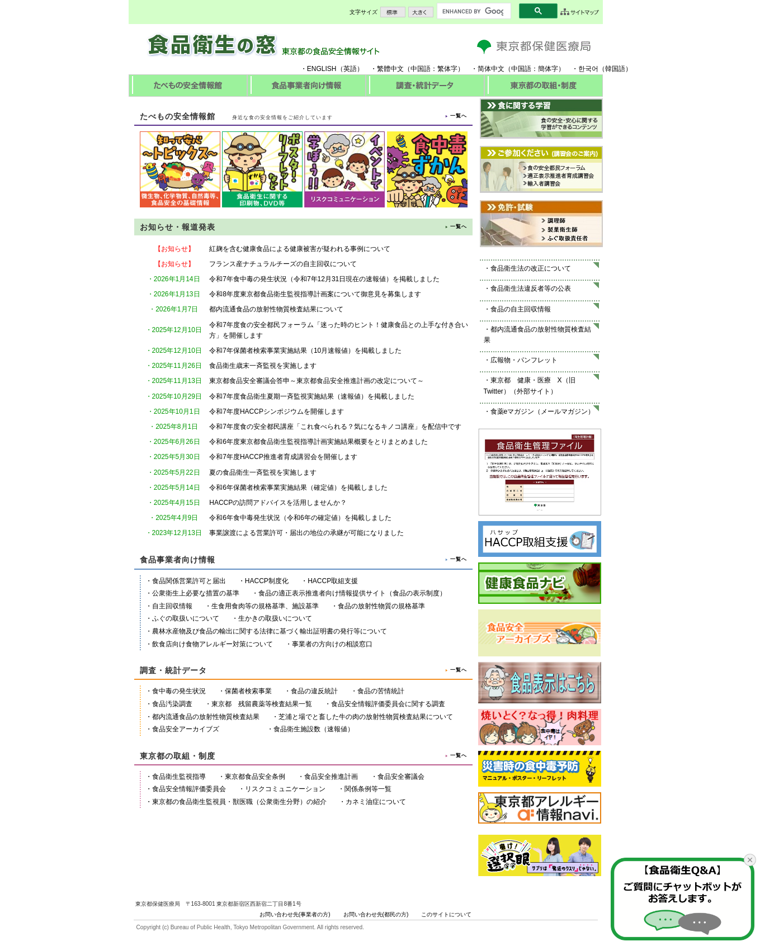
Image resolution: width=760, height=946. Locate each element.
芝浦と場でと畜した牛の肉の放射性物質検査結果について (365, 717)
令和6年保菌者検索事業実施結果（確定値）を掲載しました (298, 487)
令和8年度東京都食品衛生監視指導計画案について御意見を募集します (315, 294)
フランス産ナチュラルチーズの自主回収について (283, 264)
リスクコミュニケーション (285, 789)
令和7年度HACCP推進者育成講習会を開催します (283, 457)
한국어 (588, 69)
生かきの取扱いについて (275, 618)
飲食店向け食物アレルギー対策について (212, 644)
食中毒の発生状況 (179, 691)
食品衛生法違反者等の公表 (530, 288)
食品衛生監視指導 (179, 777)
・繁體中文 (387, 69)
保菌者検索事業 (248, 691)
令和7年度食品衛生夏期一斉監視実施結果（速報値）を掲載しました (311, 396)
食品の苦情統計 (380, 691)
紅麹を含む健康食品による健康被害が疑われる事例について (299, 249)
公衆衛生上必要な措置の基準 (195, 593)
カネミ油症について (376, 802)
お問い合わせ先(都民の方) (376, 914)
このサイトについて (446, 914)
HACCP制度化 (267, 581)
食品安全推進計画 (331, 777)
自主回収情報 (172, 606)
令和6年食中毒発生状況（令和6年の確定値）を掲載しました (300, 518)
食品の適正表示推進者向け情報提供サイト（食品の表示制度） (352, 593)
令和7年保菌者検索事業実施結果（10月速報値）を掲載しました (305, 350)
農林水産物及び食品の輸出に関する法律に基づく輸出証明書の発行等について (269, 631)
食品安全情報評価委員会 (189, 789)
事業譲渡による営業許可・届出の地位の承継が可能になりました (306, 533)
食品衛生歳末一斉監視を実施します (263, 366)
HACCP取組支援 (333, 581)
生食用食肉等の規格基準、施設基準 (265, 606)
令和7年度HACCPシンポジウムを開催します (276, 411)
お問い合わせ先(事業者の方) (295, 914)
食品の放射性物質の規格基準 (381, 606)
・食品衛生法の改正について (527, 268)
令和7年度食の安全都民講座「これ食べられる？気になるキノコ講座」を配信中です (335, 427)
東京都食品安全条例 (255, 777)
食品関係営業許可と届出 (189, 581)
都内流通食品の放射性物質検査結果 (205, 717)
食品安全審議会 (400, 777)
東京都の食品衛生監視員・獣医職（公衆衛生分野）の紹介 (239, 802)
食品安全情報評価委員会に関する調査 (388, 704)
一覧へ (458, 116)
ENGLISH (322, 69)
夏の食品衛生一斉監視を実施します (263, 472)
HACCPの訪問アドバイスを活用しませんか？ (278, 503)
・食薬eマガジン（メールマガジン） (539, 411)
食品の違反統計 (314, 691)
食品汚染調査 (172, 704)
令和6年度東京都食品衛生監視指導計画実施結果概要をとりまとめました (318, 442)
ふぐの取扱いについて (185, 618)
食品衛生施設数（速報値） (313, 729)
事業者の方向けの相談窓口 (332, 644)
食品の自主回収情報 (520, 309)
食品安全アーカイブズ (185, 729)
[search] (472, 11)
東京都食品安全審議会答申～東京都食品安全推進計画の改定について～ (316, 381)
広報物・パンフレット (524, 360)
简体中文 (491, 69)
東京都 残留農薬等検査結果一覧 (261, 704)
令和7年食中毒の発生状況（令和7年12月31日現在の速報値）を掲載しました (324, 279)
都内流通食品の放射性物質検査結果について (276, 309)
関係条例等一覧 (367, 789)
